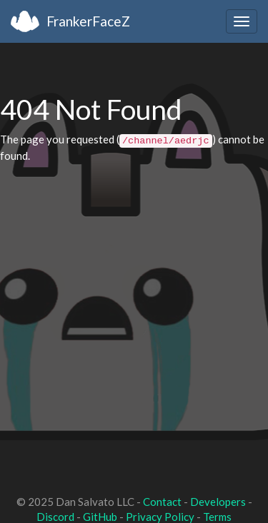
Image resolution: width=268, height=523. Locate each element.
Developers (218, 501)
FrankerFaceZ (88, 21)
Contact (162, 501)
